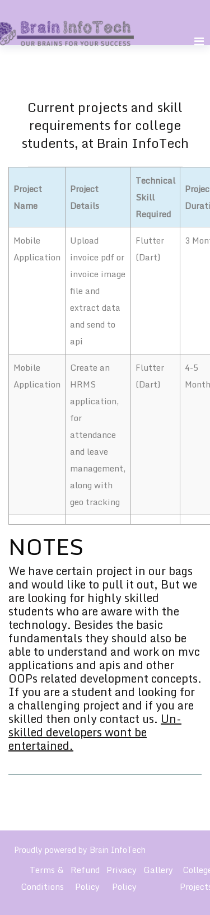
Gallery (158, 869)
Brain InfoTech (118, 849)
